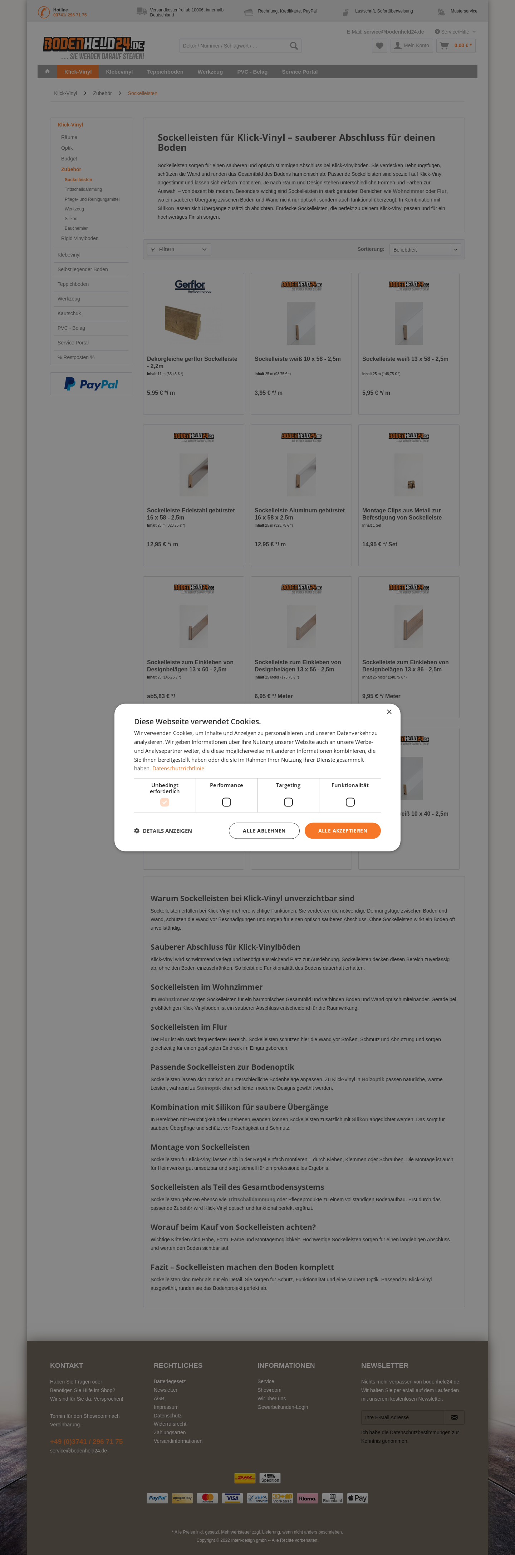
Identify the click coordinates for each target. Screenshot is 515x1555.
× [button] (389, 712)
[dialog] (257, 777)
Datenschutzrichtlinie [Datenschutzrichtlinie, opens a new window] (178, 768)
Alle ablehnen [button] (264, 830)
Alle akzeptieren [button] (342, 830)
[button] (163, 831)
